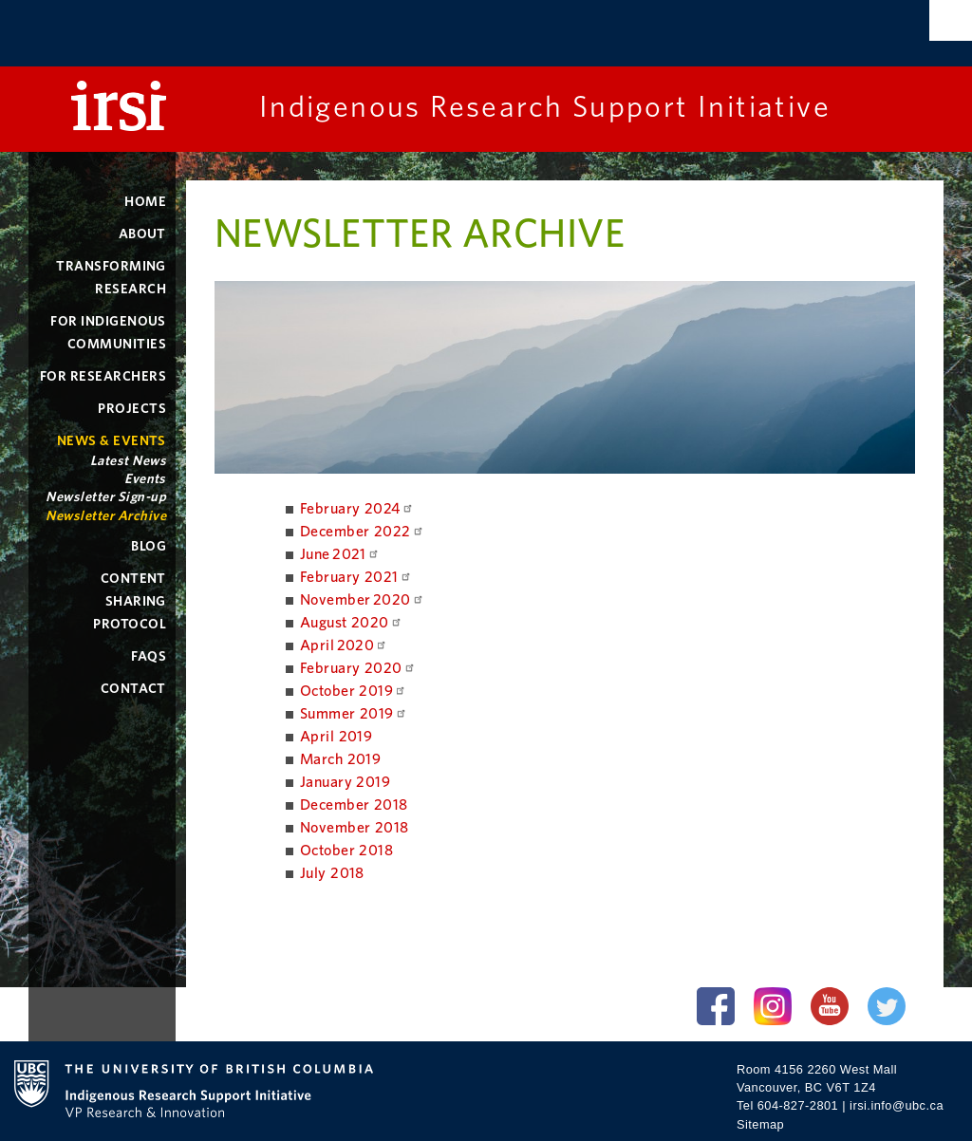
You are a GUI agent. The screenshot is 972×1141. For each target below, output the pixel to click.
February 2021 (356, 577)
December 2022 (362, 531)
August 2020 (351, 622)
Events (145, 479)
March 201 (336, 759)
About (142, 234)
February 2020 (358, 668)
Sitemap (760, 1124)
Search (950, 20)
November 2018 (354, 827)
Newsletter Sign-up (106, 497)
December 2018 (354, 805)
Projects (132, 409)
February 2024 (357, 508)
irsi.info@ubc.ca (897, 1105)
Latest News (128, 461)
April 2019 (336, 736)
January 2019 (345, 782)
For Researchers (103, 376)
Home (145, 202)
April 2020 (344, 645)
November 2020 (362, 600)
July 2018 (332, 873)
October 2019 (353, 691)
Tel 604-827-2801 (787, 1105)
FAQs (148, 656)
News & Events (111, 441)
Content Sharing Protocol (129, 601)
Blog (148, 546)
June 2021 (340, 554)
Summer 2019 (353, 713)
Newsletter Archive (106, 516)
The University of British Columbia (213, 35)
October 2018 (347, 850)
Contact (133, 689)
